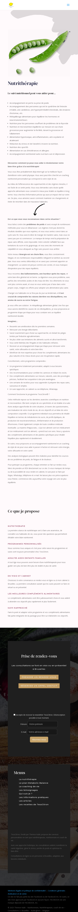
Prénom (23, 724)
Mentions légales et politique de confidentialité (27, 890)
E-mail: (39, 732)
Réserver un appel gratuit (39, 686)
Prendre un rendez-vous (39, 677)
